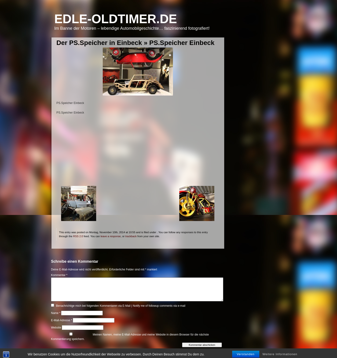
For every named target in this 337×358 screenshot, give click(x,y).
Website (56, 327)
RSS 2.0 (78, 236)
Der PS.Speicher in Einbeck (99, 42)
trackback (130, 236)
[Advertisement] (137, 153)
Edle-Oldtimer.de (115, 19)
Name (55, 313)
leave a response (111, 236)
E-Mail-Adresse (61, 320)
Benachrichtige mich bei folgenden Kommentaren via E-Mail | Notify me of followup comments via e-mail (120, 305)
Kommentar (59, 275)
